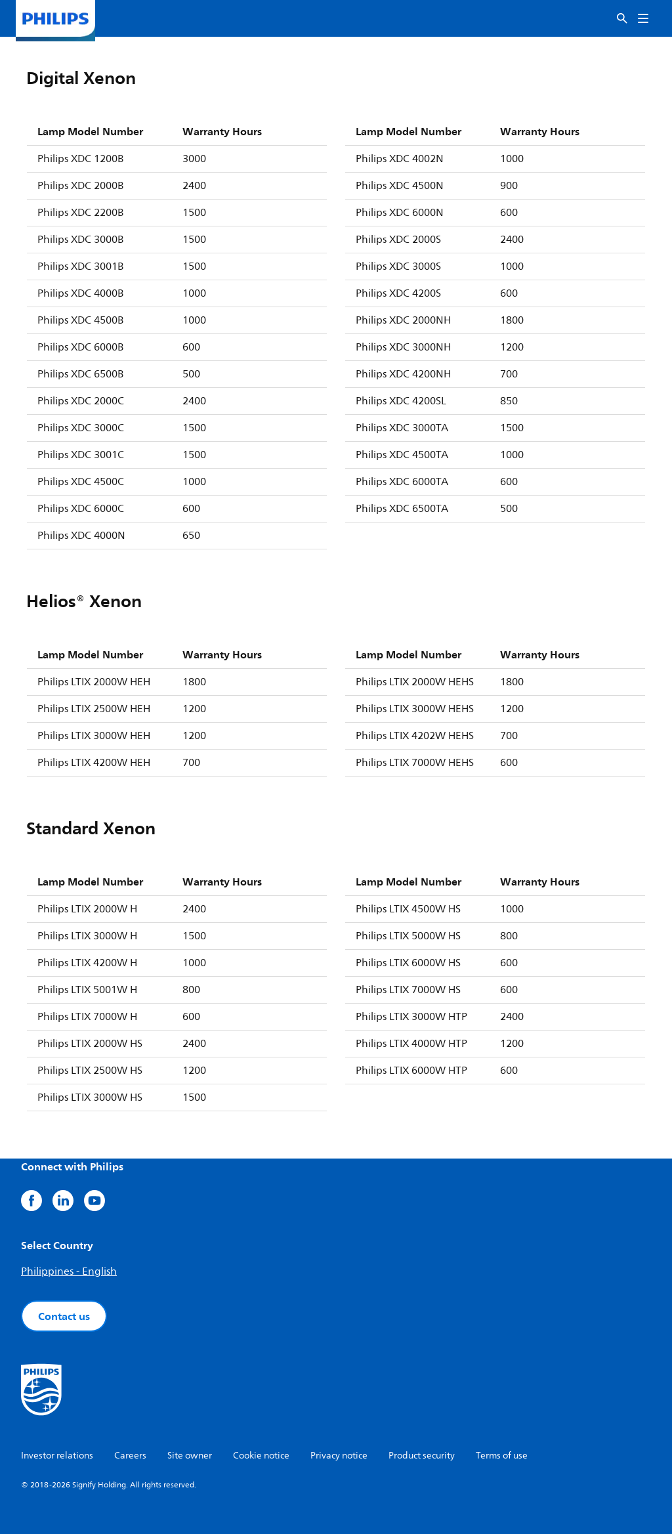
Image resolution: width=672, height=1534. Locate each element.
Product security (421, 1455)
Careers (130, 1455)
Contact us (64, 1316)
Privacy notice (339, 1455)
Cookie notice (261, 1455)
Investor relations (57, 1455)
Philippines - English (69, 1271)
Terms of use (502, 1455)
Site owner (189, 1455)
